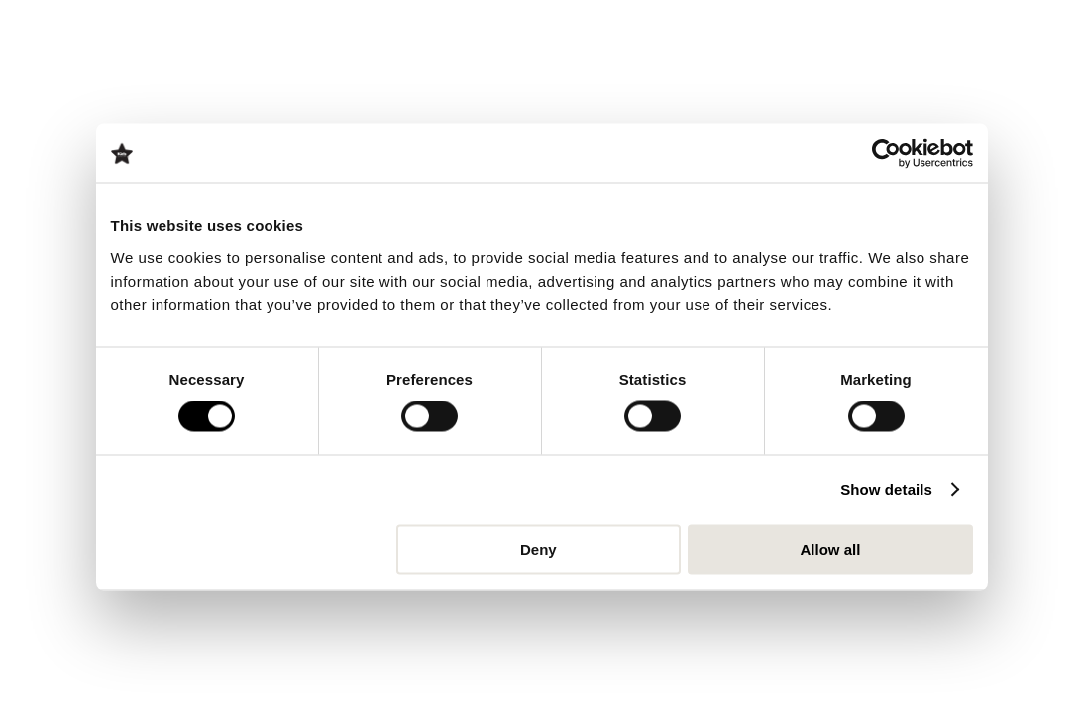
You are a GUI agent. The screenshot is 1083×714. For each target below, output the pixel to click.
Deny (538, 548)
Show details (886, 489)
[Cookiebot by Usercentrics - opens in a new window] (886, 154)
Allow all (831, 548)
